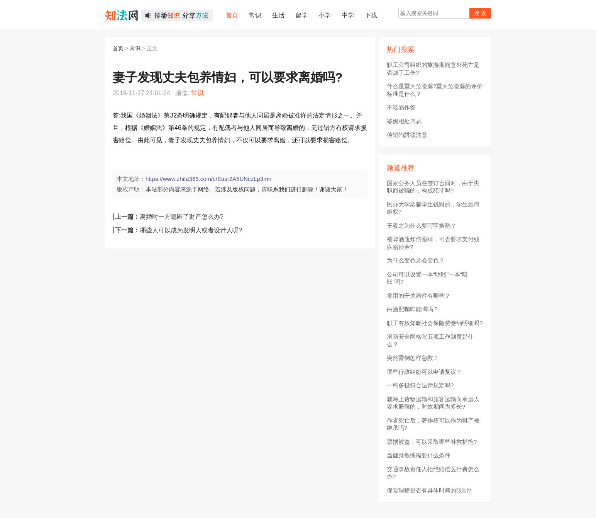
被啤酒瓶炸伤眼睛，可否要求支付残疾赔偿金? (433, 243)
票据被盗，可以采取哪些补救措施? (432, 441)
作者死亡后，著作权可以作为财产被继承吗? (433, 424)
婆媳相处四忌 (404, 121)
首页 (118, 48)
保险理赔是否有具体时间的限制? (429, 490)
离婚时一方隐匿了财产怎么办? (182, 216)
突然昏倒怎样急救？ (413, 357)
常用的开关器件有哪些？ (418, 295)
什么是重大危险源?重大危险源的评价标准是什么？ (435, 90)
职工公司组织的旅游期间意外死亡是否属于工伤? (433, 68)
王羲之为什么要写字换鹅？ (421, 225)
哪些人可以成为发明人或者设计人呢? (191, 230)
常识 (135, 48)
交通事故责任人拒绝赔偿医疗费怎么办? (433, 473)
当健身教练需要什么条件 (418, 455)
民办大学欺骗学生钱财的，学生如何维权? (433, 208)
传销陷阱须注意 (407, 134)
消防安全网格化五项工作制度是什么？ (430, 340)
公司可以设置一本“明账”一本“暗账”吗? (427, 278)
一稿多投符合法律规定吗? (420, 385)
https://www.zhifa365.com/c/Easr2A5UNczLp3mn (208, 179)
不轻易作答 (401, 107)
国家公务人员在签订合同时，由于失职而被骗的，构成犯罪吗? (433, 187)
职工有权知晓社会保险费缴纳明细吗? (435, 323)
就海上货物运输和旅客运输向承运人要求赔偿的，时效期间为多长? (433, 403)
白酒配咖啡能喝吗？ (413, 309)
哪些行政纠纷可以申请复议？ (424, 371)
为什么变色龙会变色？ (416, 260)
